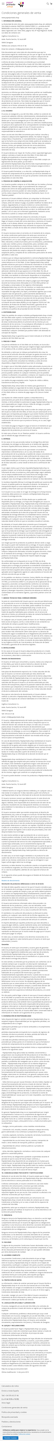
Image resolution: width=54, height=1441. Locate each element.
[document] (27, 1434)
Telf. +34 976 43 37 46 (10, 1395)
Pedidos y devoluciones (11, 1422)
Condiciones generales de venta (14, 1407)
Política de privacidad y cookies (14, 1412)
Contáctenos (7, 1426)
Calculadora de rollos (10, 1386)
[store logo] (15, 5)
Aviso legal (6, 1403)
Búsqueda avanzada (10, 1417)
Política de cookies (24, 1434)
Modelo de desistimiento (10, 880)
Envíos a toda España (10, 1391)
